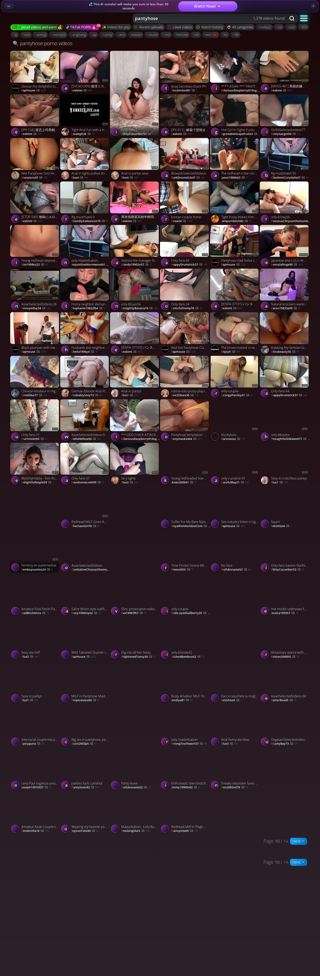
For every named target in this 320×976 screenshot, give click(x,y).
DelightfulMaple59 (37, 482)
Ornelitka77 (34, 395)
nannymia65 (184, 831)
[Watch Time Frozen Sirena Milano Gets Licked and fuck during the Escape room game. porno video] (185, 551)
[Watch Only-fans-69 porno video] (185, 246)
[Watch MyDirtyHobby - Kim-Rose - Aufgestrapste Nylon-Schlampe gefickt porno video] (35, 464)
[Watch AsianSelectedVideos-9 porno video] (85, 421)
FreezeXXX (182, 569)
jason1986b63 (234, 177)
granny (106, 34)
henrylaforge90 (287, 264)
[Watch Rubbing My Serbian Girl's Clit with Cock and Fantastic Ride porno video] (285, 334)
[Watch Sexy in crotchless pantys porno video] (285, 464)
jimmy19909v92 (186, 787)
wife (235, 34)
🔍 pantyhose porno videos (42, 43)
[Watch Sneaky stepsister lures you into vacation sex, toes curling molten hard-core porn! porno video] (260, 769)
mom (166, 34)
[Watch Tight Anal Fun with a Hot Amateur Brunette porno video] (85, 116)
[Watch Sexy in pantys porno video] (35, 682)
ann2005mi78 (234, 787)
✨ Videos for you (115, 27)
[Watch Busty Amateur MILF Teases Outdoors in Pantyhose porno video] (185, 682)
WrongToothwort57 (189, 744)
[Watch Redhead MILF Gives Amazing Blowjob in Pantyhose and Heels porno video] (85, 508)
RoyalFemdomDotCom (191, 526)
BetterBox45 (283, 700)
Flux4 (79, 177)
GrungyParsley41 (237, 395)
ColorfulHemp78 (186, 308)
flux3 (29, 657)
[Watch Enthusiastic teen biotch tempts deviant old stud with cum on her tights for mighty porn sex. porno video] (185, 769)
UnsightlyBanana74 (139, 308)
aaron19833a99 (285, 308)
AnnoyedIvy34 (35, 308)
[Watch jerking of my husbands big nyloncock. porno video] (135, 704)
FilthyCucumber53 (137, 134)
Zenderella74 (35, 831)
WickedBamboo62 (187, 657)
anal (278, 27)
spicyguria (32, 744)
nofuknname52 (236, 569)
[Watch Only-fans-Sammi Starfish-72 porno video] (285, 551)
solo (195, 34)
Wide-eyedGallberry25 (191, 613)
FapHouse (33, 90)
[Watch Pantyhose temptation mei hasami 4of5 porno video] (185, 421)
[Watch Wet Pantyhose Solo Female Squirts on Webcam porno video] (35, 159)
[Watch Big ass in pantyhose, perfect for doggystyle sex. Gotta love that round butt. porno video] (85, 726)
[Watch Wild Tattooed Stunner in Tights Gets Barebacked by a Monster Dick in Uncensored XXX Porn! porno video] (85, 639)
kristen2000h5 (285, 657)
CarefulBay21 (235, 482)
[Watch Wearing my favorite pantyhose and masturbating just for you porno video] (85, 813)
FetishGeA (281, 526)
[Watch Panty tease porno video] (135, 769)
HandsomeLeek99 (87, 482)
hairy (121, 34)
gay (93, 34)
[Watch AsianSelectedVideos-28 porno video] (35, 290)
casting (40, 34)
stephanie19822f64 (88, 308)
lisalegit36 (82, 134)
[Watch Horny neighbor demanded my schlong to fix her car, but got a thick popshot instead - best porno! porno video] (85, 290)
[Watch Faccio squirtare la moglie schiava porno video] (235, 682)
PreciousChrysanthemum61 (291, 221)
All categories (240, 27)
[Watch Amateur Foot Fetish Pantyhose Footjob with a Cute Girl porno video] (35, 595)
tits (224, 34)
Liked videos (180, 27)
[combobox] (210, 18)
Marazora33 (34, 177)
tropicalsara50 (85, 700)
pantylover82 (85, 787)
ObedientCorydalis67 (289, 177)
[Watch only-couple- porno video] (235, 377)
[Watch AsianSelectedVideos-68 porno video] (285, 682)
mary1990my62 (86, 613)
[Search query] (207, 18)
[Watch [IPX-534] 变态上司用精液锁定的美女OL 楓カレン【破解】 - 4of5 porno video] (35, 116)
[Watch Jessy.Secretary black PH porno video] (185, 72)
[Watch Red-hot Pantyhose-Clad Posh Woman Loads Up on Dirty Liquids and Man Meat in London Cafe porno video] (185, 334)
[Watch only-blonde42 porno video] (185, 639)
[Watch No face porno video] (235, 551)
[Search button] (292, 18)
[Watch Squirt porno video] (285, 508)
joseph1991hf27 (36, 787)
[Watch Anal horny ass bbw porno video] (235, 726)
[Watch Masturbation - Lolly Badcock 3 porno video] (135, 813)
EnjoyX (230, 352)
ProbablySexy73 (86, 395)
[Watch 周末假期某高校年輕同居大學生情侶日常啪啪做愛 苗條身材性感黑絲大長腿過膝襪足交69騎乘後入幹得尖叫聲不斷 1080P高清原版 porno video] (135, 203)
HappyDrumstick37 (189, 264)
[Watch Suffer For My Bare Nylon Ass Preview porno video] (185, 508)
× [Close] (313, 6)
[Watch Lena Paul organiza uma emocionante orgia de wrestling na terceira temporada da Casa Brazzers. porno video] (35, 769)
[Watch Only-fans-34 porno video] (185, 290)
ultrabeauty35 (285, 352)
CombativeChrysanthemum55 (91, 569)
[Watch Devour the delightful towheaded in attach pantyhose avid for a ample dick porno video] (35, 72)
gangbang (78, 34)
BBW (303, 27)
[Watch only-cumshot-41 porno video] (235, 464)
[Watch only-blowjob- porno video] (285, 203)
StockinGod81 (184, 90)
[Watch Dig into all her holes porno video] (135, 639)
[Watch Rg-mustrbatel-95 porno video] (285, 159)
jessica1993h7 (284, 613)
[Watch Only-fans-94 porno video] (285, 377)
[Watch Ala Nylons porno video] (235, 421)
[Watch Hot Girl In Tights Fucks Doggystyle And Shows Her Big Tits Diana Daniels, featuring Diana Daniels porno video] (235, 116)
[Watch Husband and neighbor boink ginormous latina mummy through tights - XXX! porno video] (85, 334)
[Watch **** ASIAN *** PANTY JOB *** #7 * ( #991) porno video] (235, 72)
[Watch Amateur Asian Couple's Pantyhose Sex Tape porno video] (35, 813)
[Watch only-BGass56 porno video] (135, 290)
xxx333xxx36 (185, 395)
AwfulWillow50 (86, 439)
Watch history (209, 27)
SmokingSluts (136, 831)
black (26, 34)
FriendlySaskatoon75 (90, 221)
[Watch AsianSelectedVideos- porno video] (85, 551)
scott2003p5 (84, 744)
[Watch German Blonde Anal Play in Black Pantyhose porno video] (85, 377)
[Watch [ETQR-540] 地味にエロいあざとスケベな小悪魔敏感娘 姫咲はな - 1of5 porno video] (35, 203)
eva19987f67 (133, 613)
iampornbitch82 (236, 221)
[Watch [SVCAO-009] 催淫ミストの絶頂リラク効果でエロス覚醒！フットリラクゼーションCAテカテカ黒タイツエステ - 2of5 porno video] (85, 72)
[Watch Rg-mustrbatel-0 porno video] (85, 203)
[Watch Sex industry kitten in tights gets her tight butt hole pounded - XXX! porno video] (235, 508)
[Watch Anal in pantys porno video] (135, 377)
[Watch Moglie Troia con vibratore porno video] (135, 529)
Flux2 (129, 482)
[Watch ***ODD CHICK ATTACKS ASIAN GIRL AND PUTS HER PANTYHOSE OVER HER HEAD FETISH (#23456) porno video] (135, 421)
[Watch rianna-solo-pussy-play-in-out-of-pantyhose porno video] (185, 377)
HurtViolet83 (34, 439)
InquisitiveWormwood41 (91, 264)
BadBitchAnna (35, 613)
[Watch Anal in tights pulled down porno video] (85, 159)
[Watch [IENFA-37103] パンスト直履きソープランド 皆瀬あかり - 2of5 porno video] (135, 334)
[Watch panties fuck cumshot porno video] (85, 769)
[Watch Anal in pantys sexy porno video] (135, 159)
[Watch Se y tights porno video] (135, 464)
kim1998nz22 (34, 264)
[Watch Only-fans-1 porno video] (135, 94)
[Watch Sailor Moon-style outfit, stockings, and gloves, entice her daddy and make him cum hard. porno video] (85, 595)
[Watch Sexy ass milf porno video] (35, 639)
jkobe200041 (184, 482)
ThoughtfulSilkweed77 (291, 439)
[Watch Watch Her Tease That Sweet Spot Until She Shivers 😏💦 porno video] (235, 616)
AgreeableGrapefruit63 (241, 134)
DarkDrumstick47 (187, 177)
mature (151, 34)
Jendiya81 (182, 700)
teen (207, 34)
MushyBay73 (284, 744)
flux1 (129, 395)
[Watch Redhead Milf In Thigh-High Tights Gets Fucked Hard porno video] (185, 813)
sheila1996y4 (84, 352)
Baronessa (233, 439)
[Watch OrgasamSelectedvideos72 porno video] (285, 726)
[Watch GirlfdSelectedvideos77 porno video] (285, 116)
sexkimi (32, 134)
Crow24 (181, 221)
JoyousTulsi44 (85, 831)
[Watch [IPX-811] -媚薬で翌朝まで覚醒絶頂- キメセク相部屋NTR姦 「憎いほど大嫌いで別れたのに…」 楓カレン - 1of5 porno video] (185, 116)
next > (298, 841)
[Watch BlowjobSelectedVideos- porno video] (185, 159)
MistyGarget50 (286, 134)
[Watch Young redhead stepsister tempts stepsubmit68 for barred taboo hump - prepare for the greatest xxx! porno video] (35, 246)
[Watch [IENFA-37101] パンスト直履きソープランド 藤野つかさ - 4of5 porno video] (235, 290)
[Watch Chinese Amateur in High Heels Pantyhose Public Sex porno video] (35, 377)
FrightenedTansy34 (138, 657)
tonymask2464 (186, 439)
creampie (58, 34)
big (14, 34)
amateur (264, 27)
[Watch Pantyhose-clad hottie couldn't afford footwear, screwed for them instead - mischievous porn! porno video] (235, 246)
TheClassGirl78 (85, 526)
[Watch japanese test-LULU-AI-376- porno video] (285, 246)
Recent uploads (148, 27)
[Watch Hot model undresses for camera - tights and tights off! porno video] (285, 595)
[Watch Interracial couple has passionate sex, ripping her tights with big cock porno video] (35, 726)
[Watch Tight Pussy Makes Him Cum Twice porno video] (235, 203)
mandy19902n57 (136, 264)
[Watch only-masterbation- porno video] (85, 246)
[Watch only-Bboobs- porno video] (285, 421)
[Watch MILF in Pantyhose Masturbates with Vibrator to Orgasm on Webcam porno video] (85, 682)
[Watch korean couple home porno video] (185, 203)
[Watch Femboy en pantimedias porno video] (35, 529)
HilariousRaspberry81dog (241, 90)
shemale (181, 34)
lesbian (135, 34)
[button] (304, 18)
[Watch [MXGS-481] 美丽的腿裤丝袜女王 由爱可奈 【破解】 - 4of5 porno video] (285, 72)
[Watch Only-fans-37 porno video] (35, 421)
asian (291, 27)
